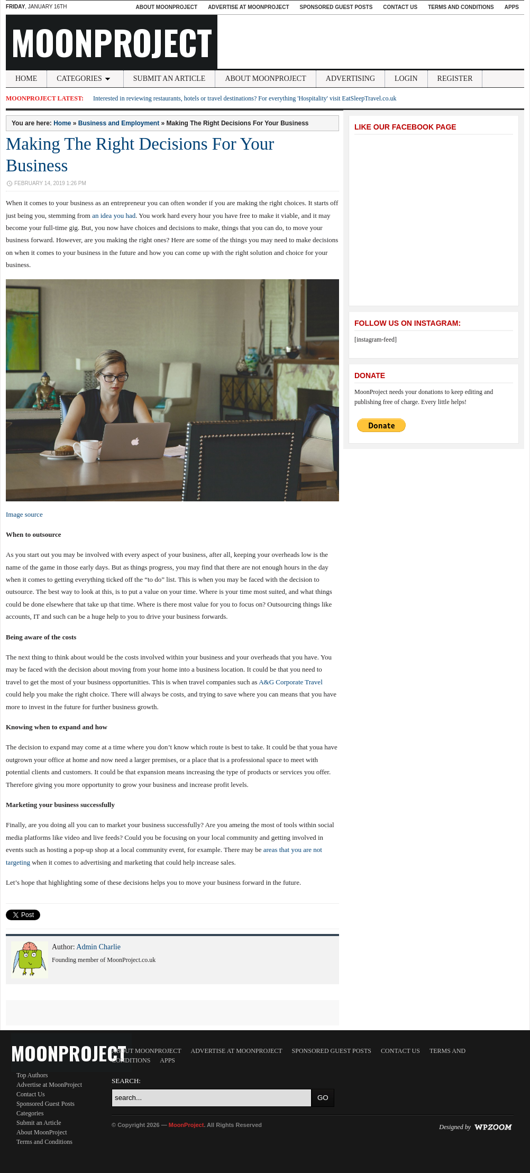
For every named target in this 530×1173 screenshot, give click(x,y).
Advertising (350, 79)
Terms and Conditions (461, 7)
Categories (85, 78)
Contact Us (400, 7)
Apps (512, 7)
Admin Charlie (98, 947)
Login (406, 79)
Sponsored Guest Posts (336, 7)
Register (455, 79)
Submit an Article (169, 79)
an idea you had (113, 215)
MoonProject (111, 42)
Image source (24, 514)
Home (26, 79)
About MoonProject (166, 7)
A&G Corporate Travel (291, 682)
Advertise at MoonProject (248, 7)
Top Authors (32, 1075)
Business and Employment (118, 123)
